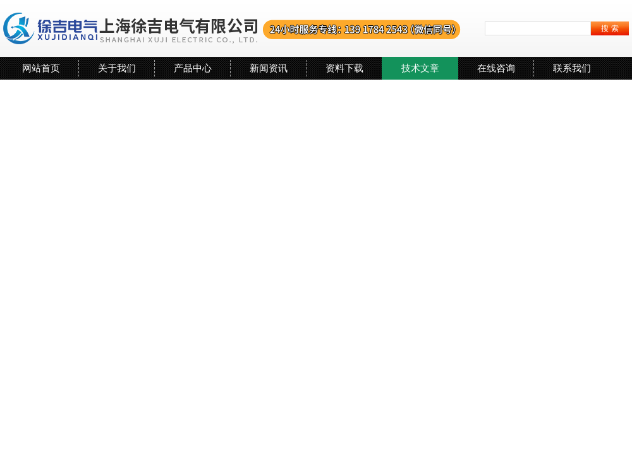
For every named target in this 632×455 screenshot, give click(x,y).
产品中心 (193, 68)
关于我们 (117, 68)
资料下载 (344, 68)
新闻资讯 (269, 68)
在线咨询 (496, 68)
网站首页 (41, 68)
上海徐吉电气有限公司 (232, 28)
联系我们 (572, 68)
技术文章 (420, 68)
